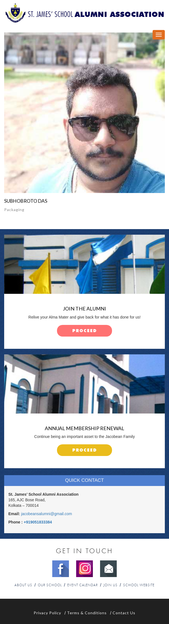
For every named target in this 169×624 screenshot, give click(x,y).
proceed (84, 331)
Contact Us (124, 612)
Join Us (110, 585)
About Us (23, 585)
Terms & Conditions (87, 612)
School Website (139, 585)
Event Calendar (82, 585)
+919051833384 (38, 522)
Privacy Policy (47, 612)
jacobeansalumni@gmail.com (46, 514)
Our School (50, 585)
